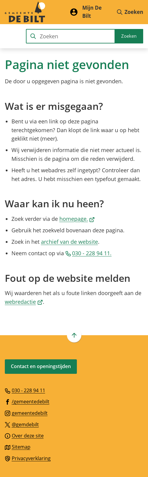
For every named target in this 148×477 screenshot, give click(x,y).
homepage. (77, 218)
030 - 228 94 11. (88, 253)
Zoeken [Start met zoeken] (129, 36)
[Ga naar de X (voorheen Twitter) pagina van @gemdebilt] (22, 424)
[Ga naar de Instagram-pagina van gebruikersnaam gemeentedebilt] (26, 412)
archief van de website (69, 241)
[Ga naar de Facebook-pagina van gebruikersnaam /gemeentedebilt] (27, 401)
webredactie (24, 301)
